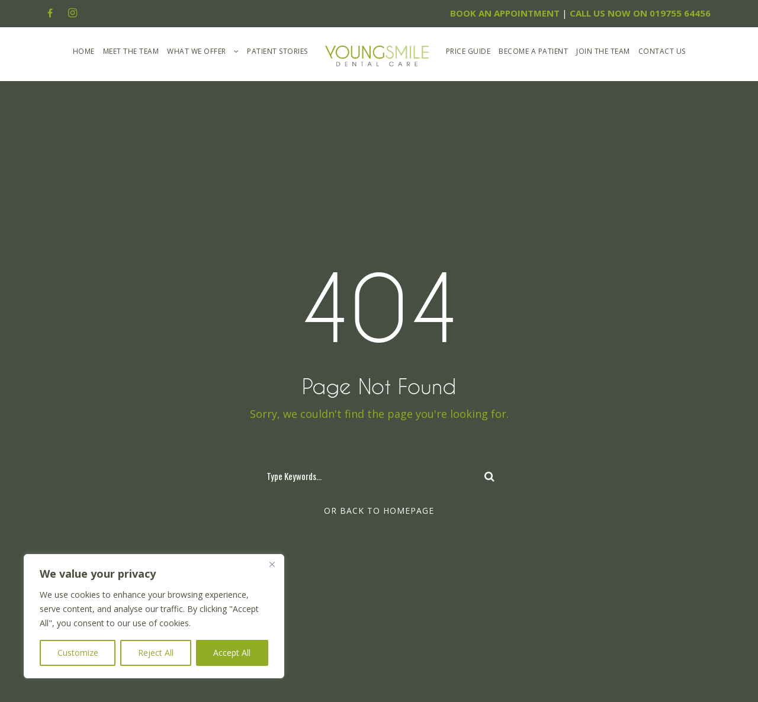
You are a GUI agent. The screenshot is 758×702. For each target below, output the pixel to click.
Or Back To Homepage (379, 510)
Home (84, 51)
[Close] (272, 564)
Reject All (156, 652)
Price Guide (468, 51)
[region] (154, 616)
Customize (77, 652)
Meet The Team (131, 51)
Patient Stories (277, 51)
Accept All (231, 652)
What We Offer (196, 51)
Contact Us (662, 51)
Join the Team (603, 51)
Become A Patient (533, 51)
